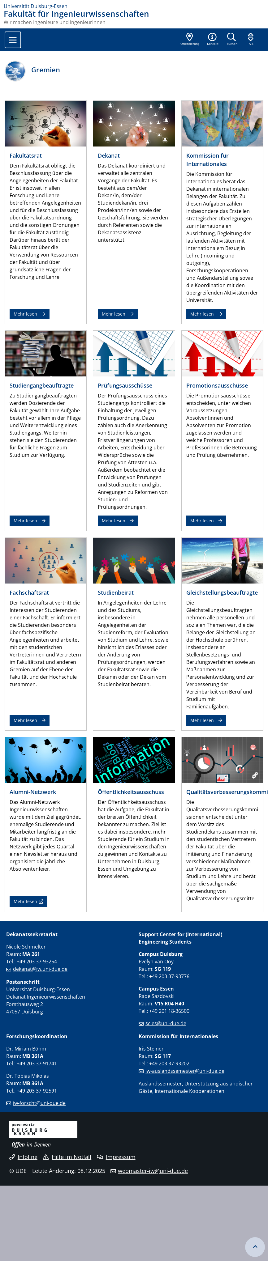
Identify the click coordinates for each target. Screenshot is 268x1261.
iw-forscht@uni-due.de (39, 1103)
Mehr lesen (25, 314)
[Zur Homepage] (134, 6)
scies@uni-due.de (165, 1023)
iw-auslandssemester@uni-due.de (184, 1071)
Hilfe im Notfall (67, 1157)
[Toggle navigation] (13, 40)
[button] (212, 39)
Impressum (116, 1157)
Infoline (23, 1157)
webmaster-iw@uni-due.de (153, 1170)
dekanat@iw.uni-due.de (40, 969)
